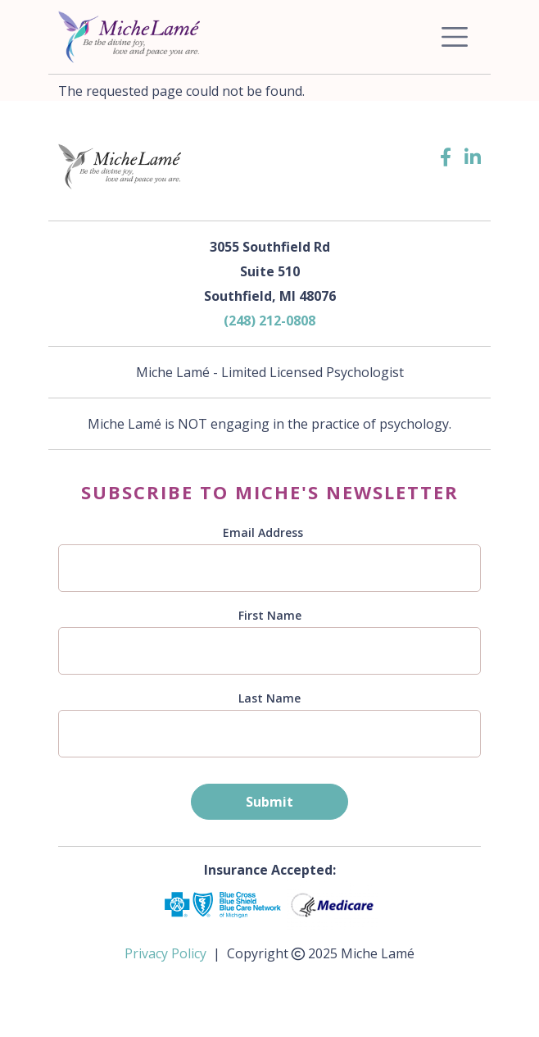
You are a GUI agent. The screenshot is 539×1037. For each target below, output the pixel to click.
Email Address (263, 532)
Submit (269, 802)
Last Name (269, 698)
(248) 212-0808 (269, 321)
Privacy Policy (165, 953)
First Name (269, 615)
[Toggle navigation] (454, 37)
